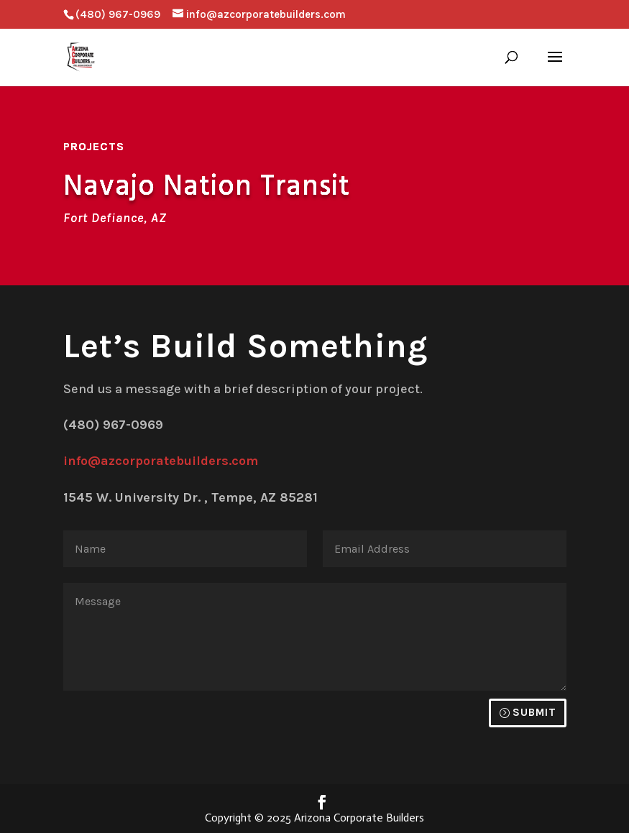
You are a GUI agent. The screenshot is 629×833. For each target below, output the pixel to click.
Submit (534, 712)
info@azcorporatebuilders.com (160, 461)
